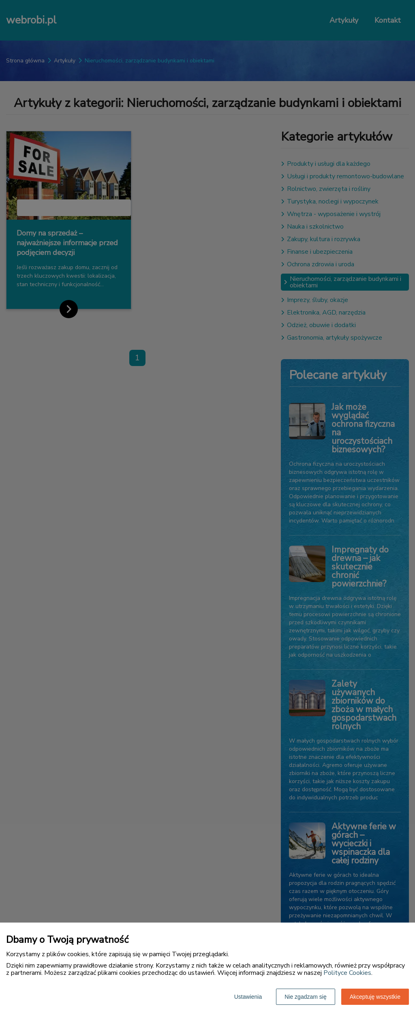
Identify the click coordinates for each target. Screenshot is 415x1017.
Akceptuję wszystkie (375, 996)
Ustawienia (248, 996)
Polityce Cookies (347, 972)
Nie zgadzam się (306, 996)
